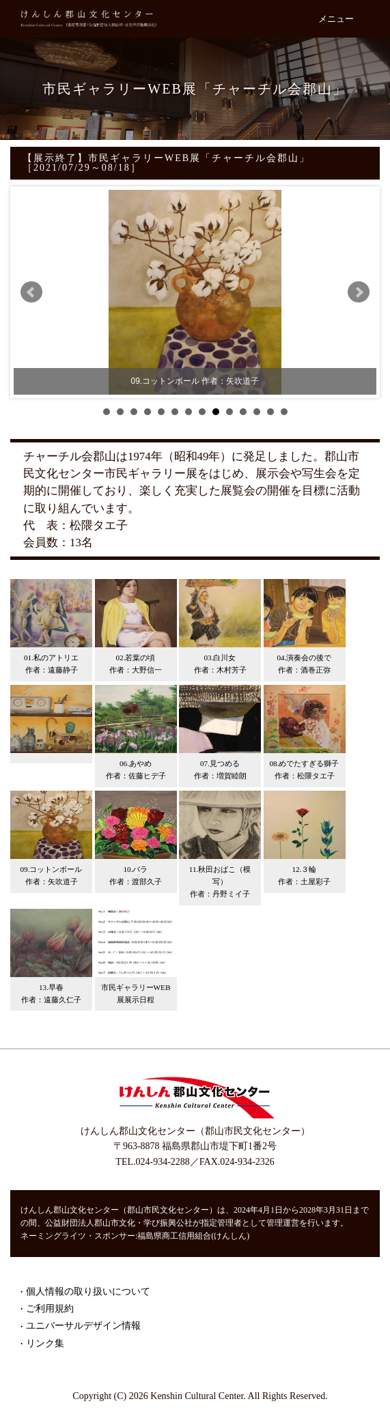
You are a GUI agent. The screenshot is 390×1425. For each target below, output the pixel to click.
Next (359, 292)
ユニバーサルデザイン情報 (83, 1326)
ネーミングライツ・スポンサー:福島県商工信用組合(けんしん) (134, 1236)
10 (229, 411)
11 (243, 411)
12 (256, 411)
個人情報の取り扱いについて (88, 1291)
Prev (31, 292)
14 (284, 411)
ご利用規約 (50, 1308)
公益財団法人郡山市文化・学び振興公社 (119, 1223)
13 (270, 411)
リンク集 (45, 1343)
